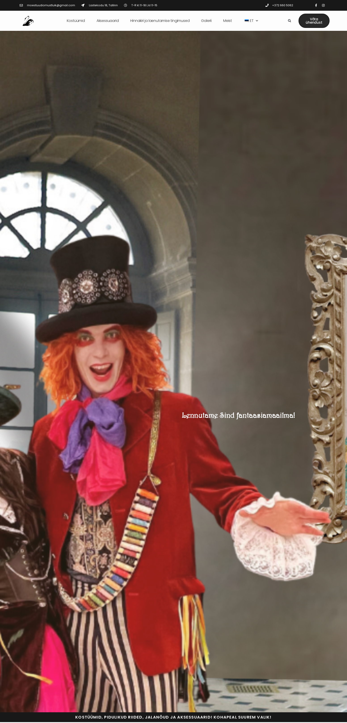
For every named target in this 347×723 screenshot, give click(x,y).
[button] (289, 21)
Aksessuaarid (108, 20)
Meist (227, 20)
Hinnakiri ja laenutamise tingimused (159, 20)
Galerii (206, 20)
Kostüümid (76, 20)
